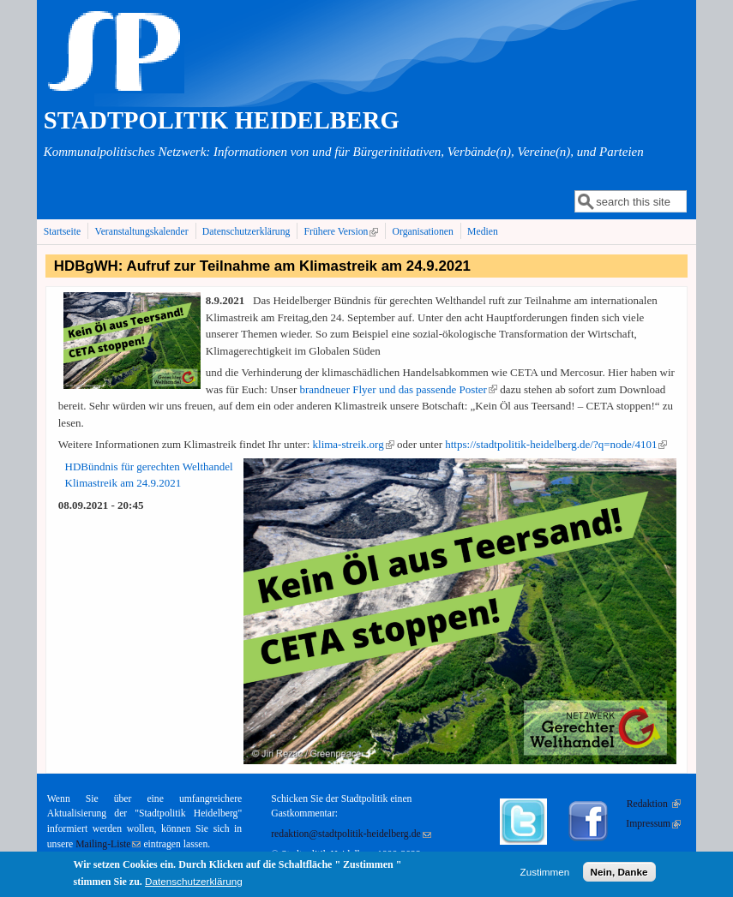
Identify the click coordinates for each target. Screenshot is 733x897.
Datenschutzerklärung (246, 231)
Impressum (653, 823)
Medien (482, 231)
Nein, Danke (619, 874)
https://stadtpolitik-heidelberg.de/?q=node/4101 (556, 444)
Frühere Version (343, 231)
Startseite (62, 231)
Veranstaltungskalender (142, 231)
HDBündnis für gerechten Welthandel (149, 466)
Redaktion (654, 804)
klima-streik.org (353, 444)
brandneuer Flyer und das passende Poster (398, 389)
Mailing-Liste (108, 844)
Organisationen (423, 231)
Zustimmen (545, 874)
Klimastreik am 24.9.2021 (123, 482)
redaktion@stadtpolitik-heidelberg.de (350, 834)
